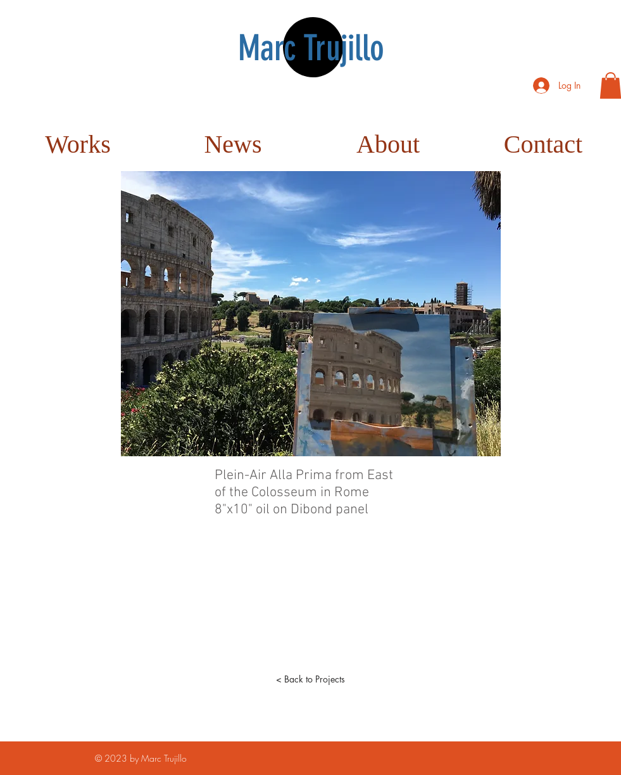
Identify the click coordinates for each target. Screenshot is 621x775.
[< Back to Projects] (311, 679)
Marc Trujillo (311, 48)
